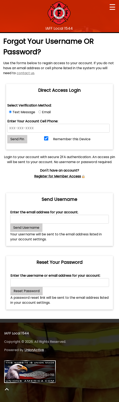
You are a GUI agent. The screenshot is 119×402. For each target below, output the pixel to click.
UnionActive (34, 350)
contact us (25, 73)
